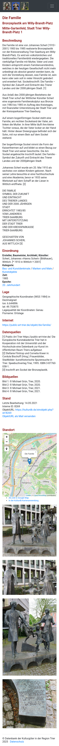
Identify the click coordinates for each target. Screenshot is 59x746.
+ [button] (7, 437)
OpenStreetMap (40, 495)
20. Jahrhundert (11, 285)
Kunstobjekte (9, 271)
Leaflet (28, 495)
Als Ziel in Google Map (19, 498)
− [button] (7, 442)
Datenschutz (17, 741)
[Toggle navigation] (52, 6)
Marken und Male (42, 268)
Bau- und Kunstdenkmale (16, 268)
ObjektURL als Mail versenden (19, 416)
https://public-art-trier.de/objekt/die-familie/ (26, 325)
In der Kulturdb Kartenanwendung (24, 500)
